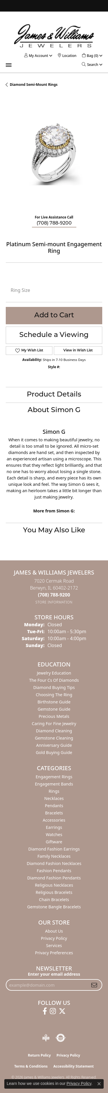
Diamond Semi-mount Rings (34, 84)
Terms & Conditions (31, 1066)
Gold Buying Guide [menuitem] (54, 752)
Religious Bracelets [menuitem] (54, 892)
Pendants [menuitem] (54, 805)
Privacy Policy (54, 938)
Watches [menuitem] (54, 834)
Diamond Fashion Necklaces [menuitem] (54, 863)
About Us (54, 931)
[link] (67, 55)
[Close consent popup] (99, 1083)
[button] (36, 55)
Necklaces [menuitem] (54, 798)
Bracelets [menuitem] (54, 813)
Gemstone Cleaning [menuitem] (54, 738)
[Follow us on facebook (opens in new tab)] (45, 1011)
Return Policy (39, 1055)
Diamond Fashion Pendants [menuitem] (54, 878)
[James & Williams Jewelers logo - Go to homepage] (54, 35)
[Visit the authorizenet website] (60, 1037)
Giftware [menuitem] (54, 841)
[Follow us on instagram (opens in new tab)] (53, 1011)
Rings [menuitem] (54, 791)
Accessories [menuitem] (54, 820)
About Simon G (54, 410)
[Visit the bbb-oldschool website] (45, 1037)
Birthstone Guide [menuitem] (54, 702)
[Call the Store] (54, 595)
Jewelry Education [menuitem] (54, 673)
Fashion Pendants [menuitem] (54, 870)
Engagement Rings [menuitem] (54, 776)
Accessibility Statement (73, 1066)
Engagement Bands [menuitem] (54, 784)
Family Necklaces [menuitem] (54, 856)
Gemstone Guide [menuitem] (54, 709)
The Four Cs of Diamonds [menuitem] (54, 680)
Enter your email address (54, 974)
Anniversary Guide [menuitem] (54, 745)
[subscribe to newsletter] (94, 985)
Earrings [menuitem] (54, 827)
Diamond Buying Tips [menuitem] (54, 687)
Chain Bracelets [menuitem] (54, 899)
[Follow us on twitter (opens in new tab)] (62, 1011)
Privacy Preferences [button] (54, 952)
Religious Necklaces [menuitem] (54, 885)
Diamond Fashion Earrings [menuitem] (54, 849)
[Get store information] (54, 602)
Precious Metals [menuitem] (54, 716)
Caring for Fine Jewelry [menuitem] (54, 723)
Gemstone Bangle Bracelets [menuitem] (54, 906)
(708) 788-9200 (54, 223)
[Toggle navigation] (8, 65)
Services (54, 945)
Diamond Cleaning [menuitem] (54, 730)
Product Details (54, 394)
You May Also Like (54, 530)
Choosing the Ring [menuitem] (54, 694)
